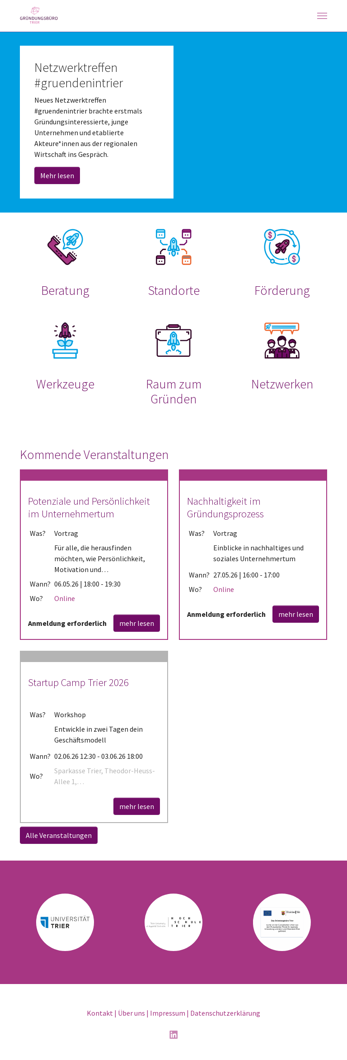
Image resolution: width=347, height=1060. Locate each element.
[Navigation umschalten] (322, 16)
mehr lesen (136, 623)
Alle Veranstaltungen (59, 835)
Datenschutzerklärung (225, 1012)
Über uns (131, 1012)
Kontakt (100, 1012)
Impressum (167, 1012)
